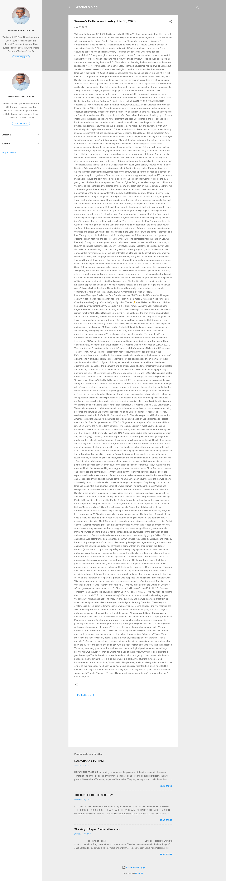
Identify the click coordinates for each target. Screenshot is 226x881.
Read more (166, 786)
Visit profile (21, 57)
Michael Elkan (140, 873)
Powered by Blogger (134, 867)
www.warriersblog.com (21, 30)
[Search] (197, 8)
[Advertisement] (190, 59)
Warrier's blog (87, 7)
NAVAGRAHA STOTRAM (89, 760)
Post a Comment (85, 695)
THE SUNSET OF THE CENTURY (93, 795)
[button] (170, 21)
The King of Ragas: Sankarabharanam (97, 829)
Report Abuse (9, 152)
